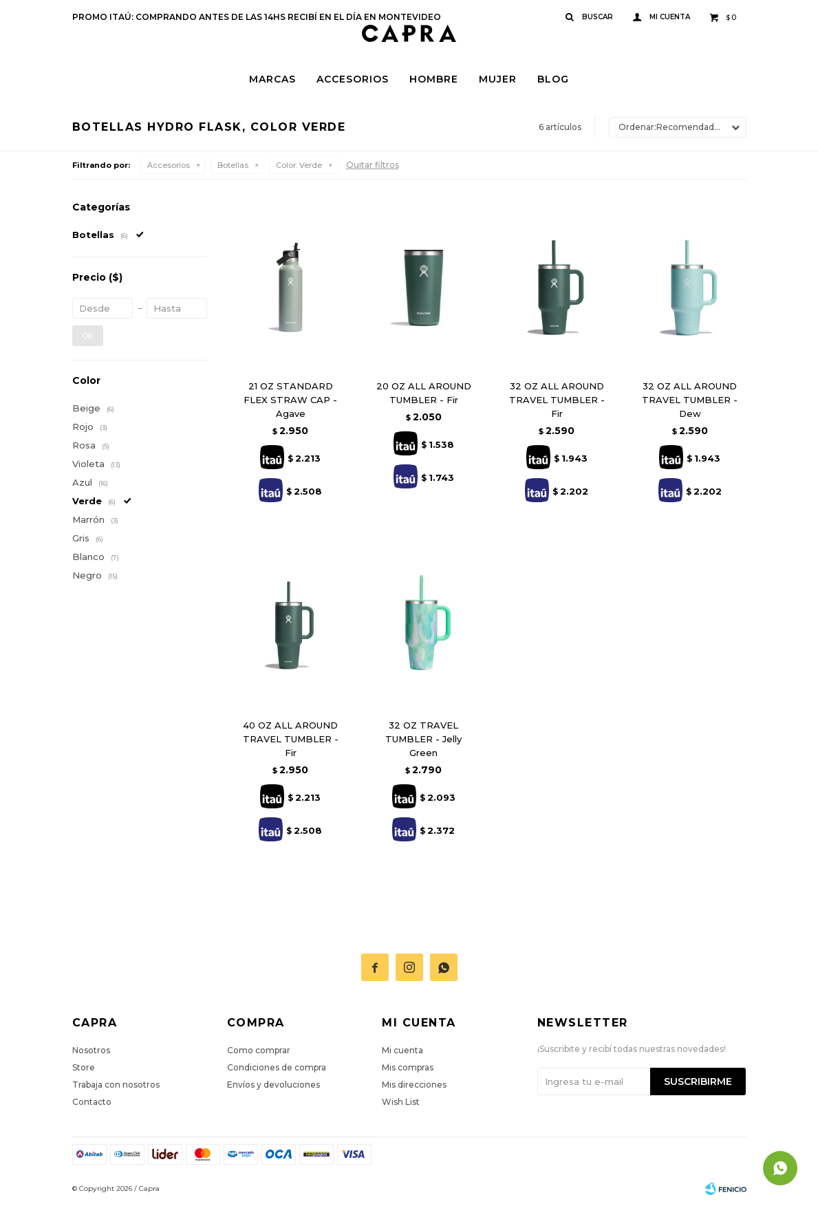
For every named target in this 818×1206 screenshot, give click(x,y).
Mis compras (407, 1067)
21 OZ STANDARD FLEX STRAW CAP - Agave (290, 399)
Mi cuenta (402, 1050)
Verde (299, 165)
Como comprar (258, 1050)
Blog (553, 79)
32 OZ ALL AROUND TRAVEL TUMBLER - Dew (690, 399)
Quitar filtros (372, 165)
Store (83, 1067)
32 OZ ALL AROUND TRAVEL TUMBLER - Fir (557, 399)
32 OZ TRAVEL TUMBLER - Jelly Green (423, 739)
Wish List (401, 1102)
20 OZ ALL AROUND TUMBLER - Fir (423, 392)
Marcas (272, 79)
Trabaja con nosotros (116, 1084)
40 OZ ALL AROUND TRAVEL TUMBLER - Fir (290, 739)
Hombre (433, 79)
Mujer (498, 79)
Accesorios (352, 79)
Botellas (232, 165)
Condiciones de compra (276, 1067)
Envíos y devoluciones (273, 1084)
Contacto (91, 1102)
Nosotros (91, 1050)
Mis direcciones (414, 1084)
